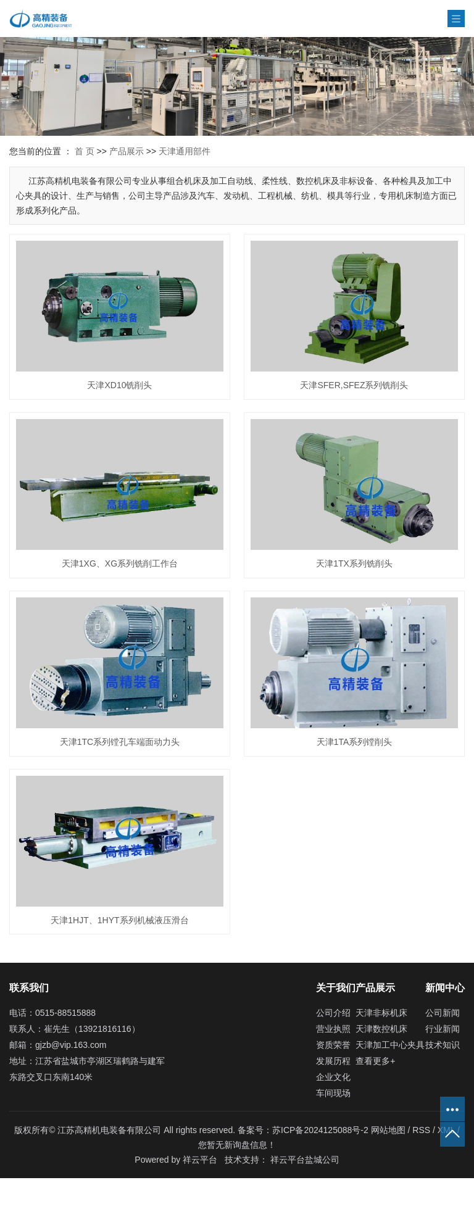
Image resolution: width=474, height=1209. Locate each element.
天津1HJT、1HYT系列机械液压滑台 (119, 920)
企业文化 (333, 1077)
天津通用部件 (184, 151)
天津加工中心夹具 (390, 1045)
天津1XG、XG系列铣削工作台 (120, 563)
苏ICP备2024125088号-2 (320, 1130)
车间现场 (333, 1093)
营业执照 (333, 1029)
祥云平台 (200, 1160)
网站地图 (389, 1130)
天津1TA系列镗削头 (355, 742)
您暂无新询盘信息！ (237, 1145)
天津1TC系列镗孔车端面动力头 (120, 742)
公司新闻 (442, 1013)
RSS (421, 1130)
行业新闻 (442, 1029)
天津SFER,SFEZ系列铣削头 (354, 385)
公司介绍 (333, 1013)
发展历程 (333, 1061)
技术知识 (442, 1045)
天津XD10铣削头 (119, 385)
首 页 (84, 151)
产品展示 (126, 151)
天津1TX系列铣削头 (354, 563)
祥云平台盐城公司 (304, 1160)
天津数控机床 (381, 1029)
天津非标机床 (381, 1013)
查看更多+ (375, 1061)
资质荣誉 (333, 1045)
